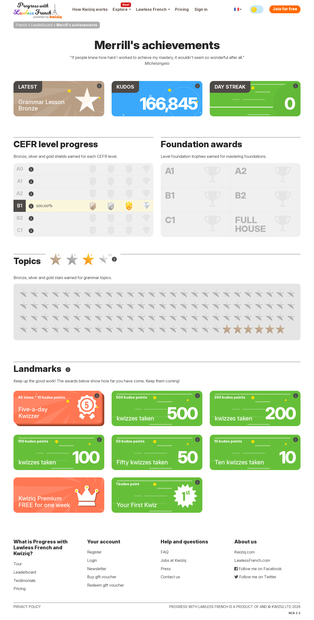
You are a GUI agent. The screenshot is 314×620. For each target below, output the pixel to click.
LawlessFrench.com (252, 560)
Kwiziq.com (244, 552)
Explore (122, 9)
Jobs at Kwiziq (173, 560)
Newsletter (96, 568)
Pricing (182, 9)
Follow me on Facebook (258, 568)
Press (166, 568)
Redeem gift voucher (105, 585)
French (21, 25)
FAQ (165, 552)
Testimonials (24, 580)
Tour (17, 563)
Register (94, 552)
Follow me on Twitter (255, 576)
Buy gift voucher (101, 576)
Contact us (170, 576)
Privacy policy (27, 607)
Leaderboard (41, 25)
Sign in (201, 9)
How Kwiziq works (90, 9)
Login (92, 560)
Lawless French (153, 9)
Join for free (285, 8)
